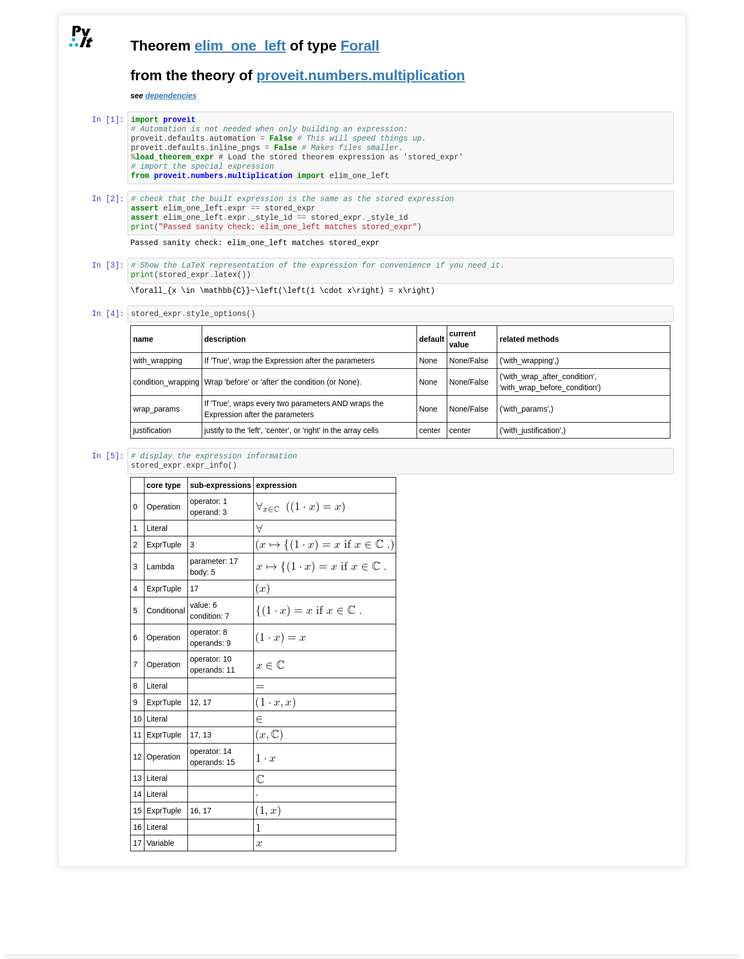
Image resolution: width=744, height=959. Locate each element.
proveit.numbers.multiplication (361, 75)
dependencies (171, 95)
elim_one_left (241, 45)
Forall (360, 45)
